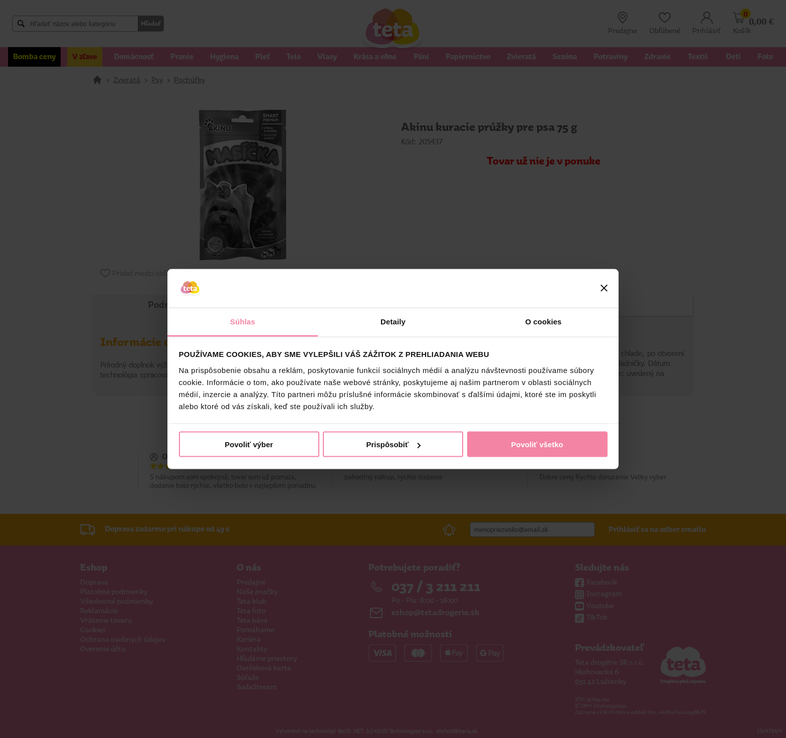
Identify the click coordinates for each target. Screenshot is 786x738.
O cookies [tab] (543, 321)
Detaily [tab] (393, 321)
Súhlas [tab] (242, 321)
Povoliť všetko (537, 444)
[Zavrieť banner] (604, 288)
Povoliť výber (249, 444)
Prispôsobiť (393, 444)
